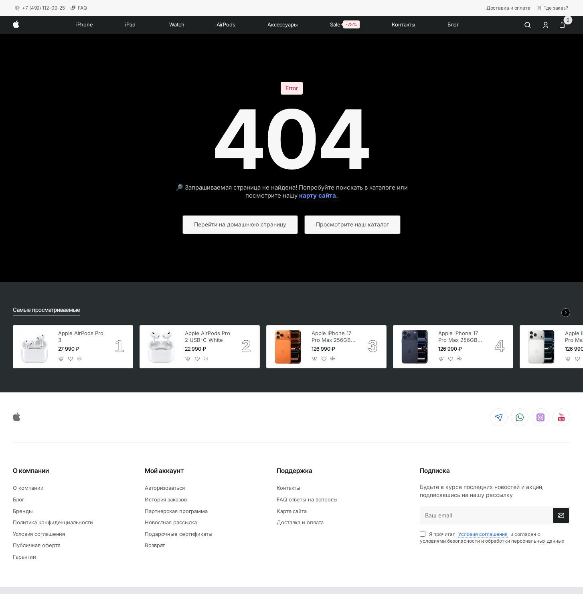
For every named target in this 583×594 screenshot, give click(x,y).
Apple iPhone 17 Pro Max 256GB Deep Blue (458, 337)
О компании (31, 471)
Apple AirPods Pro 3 (80, 336)
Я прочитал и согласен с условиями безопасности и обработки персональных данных (492, 537)
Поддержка (294, 471)
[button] (61, 358)
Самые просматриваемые (46, 309)
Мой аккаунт (164, 471)
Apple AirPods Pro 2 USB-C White (207, 336)
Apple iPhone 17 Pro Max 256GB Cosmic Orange (331, 337)
